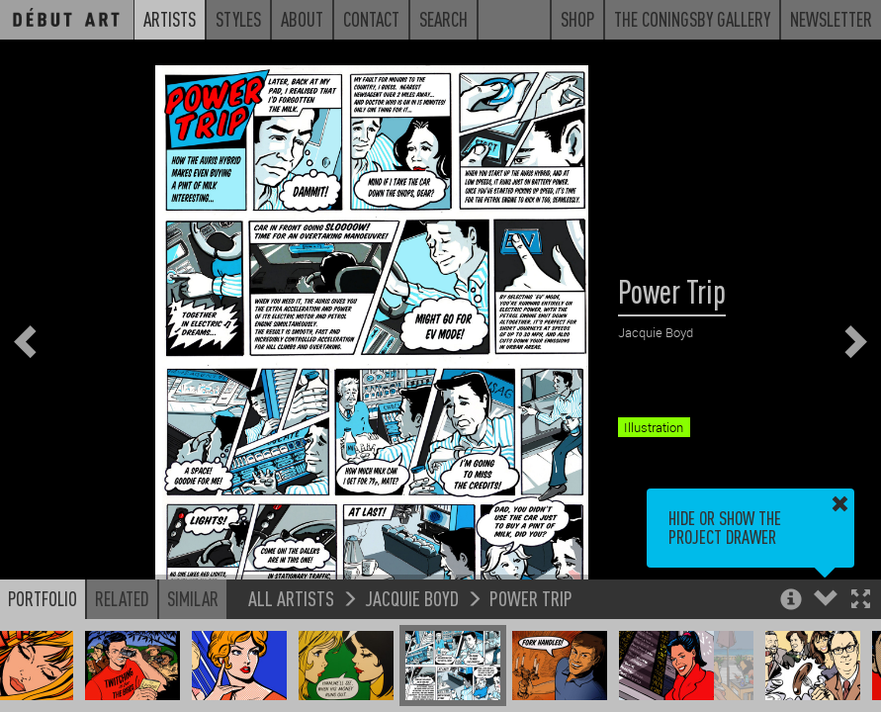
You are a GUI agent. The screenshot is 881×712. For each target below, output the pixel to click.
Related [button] (122, 598)
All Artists (291, 597)
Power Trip (531, 597)
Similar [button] (193, 598)
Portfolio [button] (42, 598)
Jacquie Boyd (412, 597)
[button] (860, 600)
